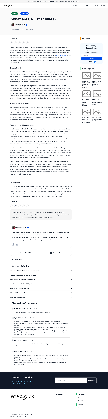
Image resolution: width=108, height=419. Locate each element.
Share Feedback (56, 253)
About (79, 397)
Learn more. (77, 1)
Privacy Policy (13, 416)
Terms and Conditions (22, 416)
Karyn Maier (21, 24)
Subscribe (91, 58)
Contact (80, 400)
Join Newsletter (99, 6)
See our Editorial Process (26, 253)
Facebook (81, 408)
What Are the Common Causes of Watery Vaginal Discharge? (86, 102)
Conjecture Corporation (26, 414)
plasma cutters (61, 55)
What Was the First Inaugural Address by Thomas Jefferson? (86, 84)
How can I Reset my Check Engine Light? (97, 119)
